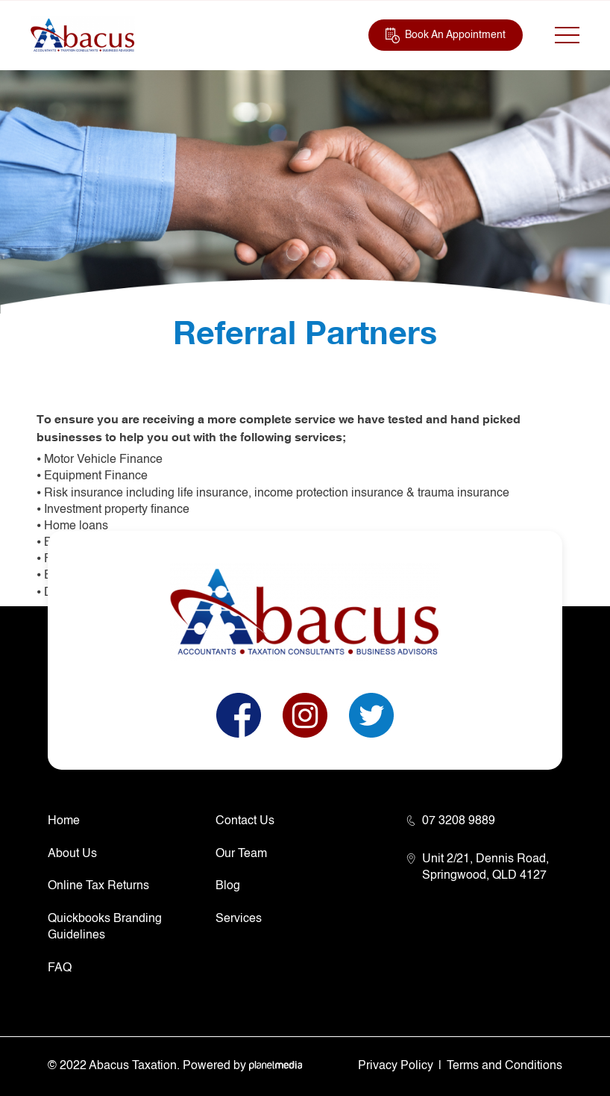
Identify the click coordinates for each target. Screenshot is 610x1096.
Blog (228, 886)
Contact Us (245, 821)
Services (239, 919)
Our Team (241, 854)
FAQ (60, 968)
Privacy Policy (395, 1066)
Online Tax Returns (98, 886)
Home (64, 821)
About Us (72, 854)
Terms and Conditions (504, 1066)
